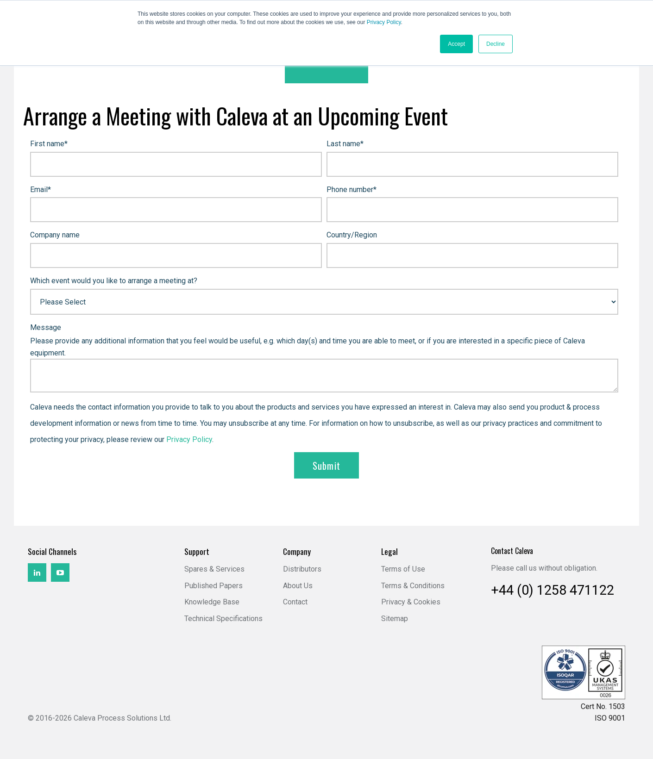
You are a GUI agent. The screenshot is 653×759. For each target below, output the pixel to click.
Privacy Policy (384, 22)
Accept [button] (456, 44)
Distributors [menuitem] (302, 569)
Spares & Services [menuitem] (214, 569)
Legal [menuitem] (389, 551)
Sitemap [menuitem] (394, 618)
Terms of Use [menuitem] (403, 569)
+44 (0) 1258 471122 (552, 590)
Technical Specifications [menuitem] (223, 618)
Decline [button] (495, 44)
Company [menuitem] (297, 551)
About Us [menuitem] (298, 585)
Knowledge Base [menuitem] (211, 601)
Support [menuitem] (196, 551)
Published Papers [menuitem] (213, 585)
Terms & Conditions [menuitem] (413, 585)
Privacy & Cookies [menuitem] (410, 601)
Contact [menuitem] (295, 601)
